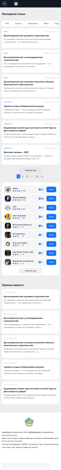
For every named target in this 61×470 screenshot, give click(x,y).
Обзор (51, 189)
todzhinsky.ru (7, 432)
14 (37, 176)
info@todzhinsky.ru (35, 432)
